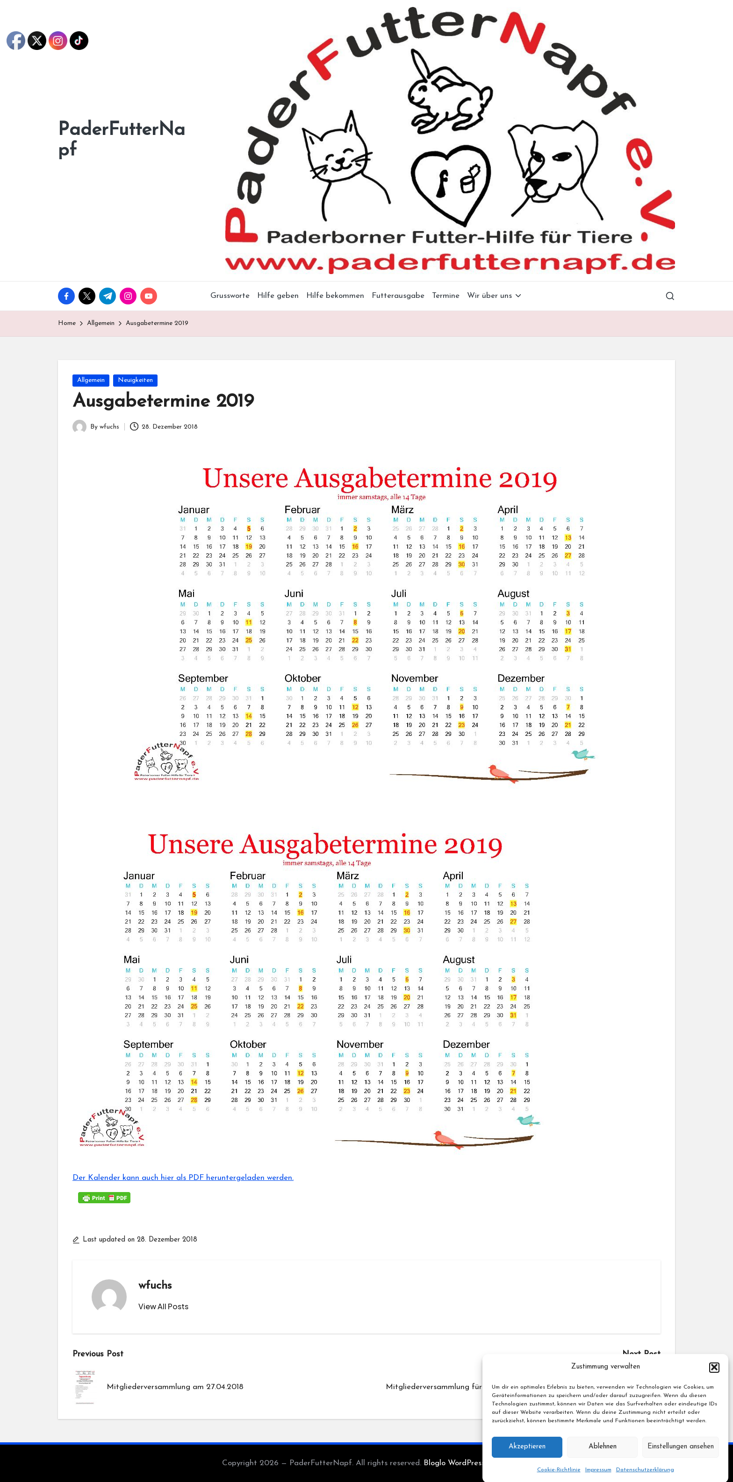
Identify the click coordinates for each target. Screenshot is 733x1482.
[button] (714, 1387)
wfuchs (155, 1285)
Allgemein (91, 380)
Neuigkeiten (135, 380)
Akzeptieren (527, 1467)
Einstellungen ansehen (680, 1467)
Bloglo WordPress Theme (467, 1463)
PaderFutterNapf (121, 140)
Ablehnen (603, 1467)
